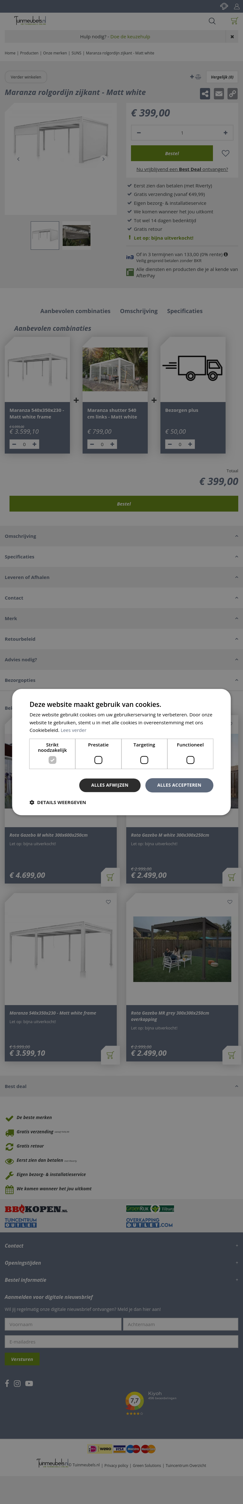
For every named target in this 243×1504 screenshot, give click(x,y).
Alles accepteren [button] (179, 785)
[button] (57, 802)
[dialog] (121, 752)
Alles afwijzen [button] (109, 785)
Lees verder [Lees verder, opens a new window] (74, 730)
